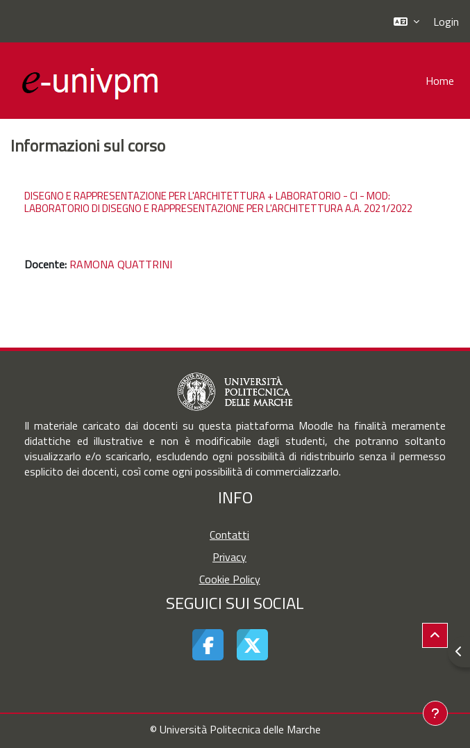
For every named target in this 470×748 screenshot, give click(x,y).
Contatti (229, 534)
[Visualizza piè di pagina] (435, 713)
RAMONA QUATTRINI (120, 264)
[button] (406, 21)
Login (446, 21)
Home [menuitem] (440, 80)
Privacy (229, 556)
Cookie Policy (229, 579)
